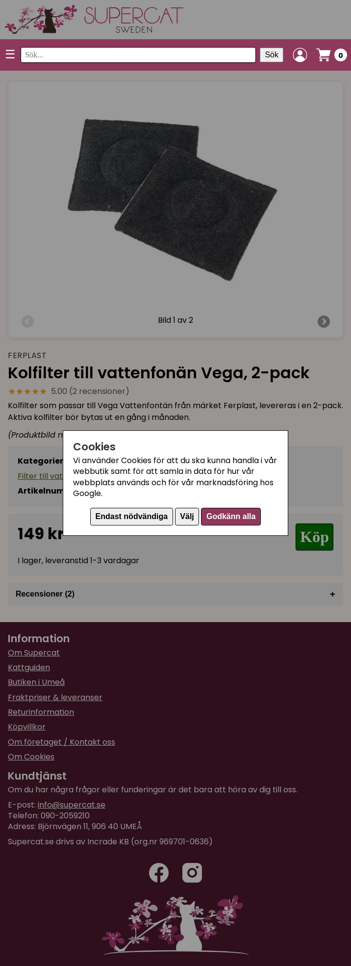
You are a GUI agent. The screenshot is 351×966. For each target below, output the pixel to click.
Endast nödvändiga (132, 516)
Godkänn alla (230, 516)
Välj (187, 516)
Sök (271, 55)
